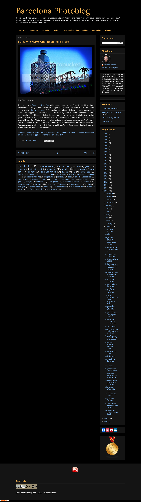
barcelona (21, 132)
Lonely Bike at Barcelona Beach (110, 361)
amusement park (33, 174)
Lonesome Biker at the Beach (111, 255)
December (109, 193)
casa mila (39, 189)
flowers (21, 169)
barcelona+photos (52, 132)
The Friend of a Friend (110, 395)
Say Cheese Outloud (109, 399)
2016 (106, 164)
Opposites (109, 366)
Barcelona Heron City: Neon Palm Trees (111, 249)
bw (74, 172)
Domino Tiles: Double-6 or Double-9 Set (110, 321)
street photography (52, 189)
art (52, 174)
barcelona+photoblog (35, 132)
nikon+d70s (59, 135)
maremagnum (76, 184)
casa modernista (77, 187)
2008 (106, 188)
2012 (106, 176)
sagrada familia (48, 172)
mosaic (71, 174)
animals (31, 172)
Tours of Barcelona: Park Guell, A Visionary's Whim (111, 299)
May (107, 215)
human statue (85, 172)
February (109, 224)
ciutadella (63, 184)
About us (108, 30)
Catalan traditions (39, 179)
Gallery (56, 30)
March (108, 221)
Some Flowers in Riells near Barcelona (111, 291)
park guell (21, 187)
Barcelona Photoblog (53, 11)
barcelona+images (25, 135)
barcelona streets (68, 179)
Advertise (46, 30)
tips (69, 177)
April (107, 218)
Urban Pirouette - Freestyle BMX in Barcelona (111, 338)
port (45, 174)
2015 (106, 167)
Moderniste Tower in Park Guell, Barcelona (111, 274)
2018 (106, 158)
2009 (106, 185)
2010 (106, 182)
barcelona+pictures (67, 132)
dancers (65, 172)
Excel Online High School (110, 118)
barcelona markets (32, 177)
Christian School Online (110, 108)
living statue (48, 177)
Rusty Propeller (110, 326)
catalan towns (35, 187)
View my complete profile (110, 68)
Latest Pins (96, 30)
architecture (25, 166)
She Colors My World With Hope (110, 389)
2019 (106, 155)
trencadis (39, 182)
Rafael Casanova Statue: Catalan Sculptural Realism (111, 266)
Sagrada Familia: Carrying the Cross (111, 314)
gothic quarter (52, 182)
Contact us (34, 30)
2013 (106, 173)
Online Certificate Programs (111, 112)
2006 (106, 418)
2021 (106, 149)
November (109, 197)
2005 (106, 421)
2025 (106, 137)
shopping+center (39, 135)
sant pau (60, 177)
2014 (106, 170)
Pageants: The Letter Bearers (111, 370)
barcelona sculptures (83, 177)
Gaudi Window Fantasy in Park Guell (111, 405)
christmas (38, 184)
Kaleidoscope (110, 356)
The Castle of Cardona (110, 230)
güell (19, 182)
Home (57, 153)
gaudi (87, 166)
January (109, 227)
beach (20, 174)
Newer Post (23, 153)
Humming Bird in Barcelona (111, 285)
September (110, 202)
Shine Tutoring (107, 121)
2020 (106, 152)
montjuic (29, 182)
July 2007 (54, 179)
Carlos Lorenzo (110, 65)
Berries (107, 234)
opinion (86, 182)
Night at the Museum (38, 110)
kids (26, 179)
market (88, 184)
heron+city (50, 135)
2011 (106, 179)
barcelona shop (85, 179)
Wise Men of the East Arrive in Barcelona (111, 382)
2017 (106, 161)
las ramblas (79, 169)
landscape (61, 174)
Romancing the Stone (110, 352)
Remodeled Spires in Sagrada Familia (109, 345)
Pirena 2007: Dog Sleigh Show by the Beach (111, 331)
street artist (36, 169)
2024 (106, 140)
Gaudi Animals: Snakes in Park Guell (111, 412)
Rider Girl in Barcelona (109, 280)
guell (19, 179)
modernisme (47, 166)
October (109, 200)
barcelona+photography (85, 132)
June (108, 212)
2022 (106, 146)
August (108, 205)
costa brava (50, 184)
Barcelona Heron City (40, 105)
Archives (22, 30)
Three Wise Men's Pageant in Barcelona (111, 375)
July (107, 209)
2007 (106, 191)
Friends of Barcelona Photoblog (76, 30)
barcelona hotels (61, 187)
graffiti (30, 189)
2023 (106, 143)
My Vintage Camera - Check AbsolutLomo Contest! (110, 240)
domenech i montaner (71, 182)
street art (47, 187)
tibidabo (81, 174)
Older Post (89, 153)
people (65, 169)
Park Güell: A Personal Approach (109, 308)
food (77, 166)
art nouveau (64, 166)
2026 (106, 134)
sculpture (51, 169)
